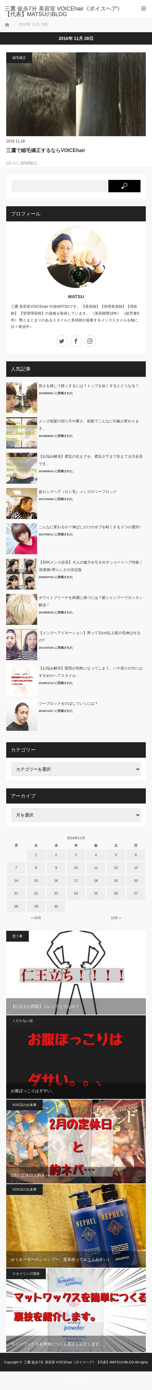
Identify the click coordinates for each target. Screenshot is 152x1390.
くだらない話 (22, 1020)
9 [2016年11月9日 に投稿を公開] (56, 867)
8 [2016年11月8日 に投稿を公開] (36, 867)
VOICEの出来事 (24, 1105)
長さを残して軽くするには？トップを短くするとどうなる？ (89, 386)
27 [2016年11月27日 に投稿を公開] (136, 893)
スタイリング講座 (26, 1273)
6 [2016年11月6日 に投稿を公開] (136, 855)
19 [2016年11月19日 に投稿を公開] (116, 880)
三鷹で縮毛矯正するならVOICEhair (45, 150)
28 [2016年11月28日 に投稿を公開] (16, 906)
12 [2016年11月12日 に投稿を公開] (116, 867)
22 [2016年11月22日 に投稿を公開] (36, 893)
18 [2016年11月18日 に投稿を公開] (96, 880)
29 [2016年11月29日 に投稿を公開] (36, 906)
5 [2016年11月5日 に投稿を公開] (116, 855)
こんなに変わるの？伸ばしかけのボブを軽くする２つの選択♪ (90, 527)
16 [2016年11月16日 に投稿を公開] (56, 880)
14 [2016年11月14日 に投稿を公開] (16, 880)
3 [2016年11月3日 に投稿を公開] (76, 855)
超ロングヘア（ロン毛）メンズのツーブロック (78, 492)
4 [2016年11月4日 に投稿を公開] (96, 855)
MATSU (76, 296)
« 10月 (36, 918)
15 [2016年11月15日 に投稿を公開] (36, 880)
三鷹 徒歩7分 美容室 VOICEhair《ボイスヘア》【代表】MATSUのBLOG (79, 1362)
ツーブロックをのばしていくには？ (68, 703)
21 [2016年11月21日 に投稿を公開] (16, 893)
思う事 (17, 936)
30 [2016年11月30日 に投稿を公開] (56, 906)
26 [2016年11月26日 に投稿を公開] (116, 893)
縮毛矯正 (19, 57)
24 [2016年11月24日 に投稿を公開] (76, 893)
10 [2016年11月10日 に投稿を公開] (76, 867)
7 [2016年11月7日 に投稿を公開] (16, 867)
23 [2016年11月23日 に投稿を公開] (56, 893)
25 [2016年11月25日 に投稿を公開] (96, 893)
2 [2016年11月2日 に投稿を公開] (56, 855)
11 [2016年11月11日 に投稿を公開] (96, 867)
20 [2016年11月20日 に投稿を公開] (136, 880)
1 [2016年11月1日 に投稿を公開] (36, 855)
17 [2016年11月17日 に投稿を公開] (76, 880)
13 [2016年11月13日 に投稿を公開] (136, 867)
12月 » (116, 918)
